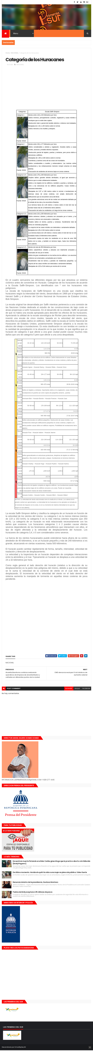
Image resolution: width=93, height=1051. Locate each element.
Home (8, 53)
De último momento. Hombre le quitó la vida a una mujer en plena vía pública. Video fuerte (50, 873)
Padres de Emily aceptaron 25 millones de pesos (32, 892)
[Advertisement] (46, 88)
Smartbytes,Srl (20, 1048)
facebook (86, 689)
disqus (77, 689)
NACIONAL (14, 53)
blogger (68, 689)
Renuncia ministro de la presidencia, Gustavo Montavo (35, 883)
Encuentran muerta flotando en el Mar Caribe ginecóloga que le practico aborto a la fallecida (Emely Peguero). (51, 863)
